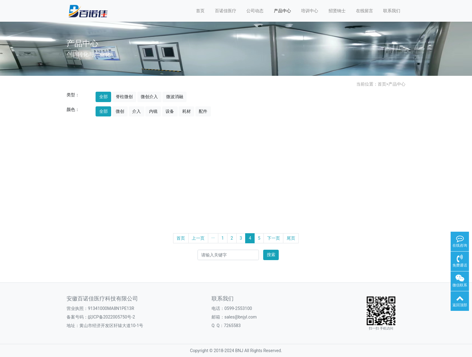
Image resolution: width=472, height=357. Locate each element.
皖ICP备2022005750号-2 (111, 317)
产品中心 (282, 10)
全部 (103, 96)
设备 (169, 111)
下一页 (273, 238)
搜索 (271, 254)
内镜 (153, 111)
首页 (200, 10)
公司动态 (254, 10)
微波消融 (174, 96)
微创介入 (149, 96)
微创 (120, 111)
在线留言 (364, 10)
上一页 (198, 238)
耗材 (186, 111)
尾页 (291, 238)
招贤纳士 (337, 10)
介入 (136, 111)
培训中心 (309, 10)
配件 (203, 111)
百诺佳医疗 (225, 10)
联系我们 (391, 10)
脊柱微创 (124, 96)
